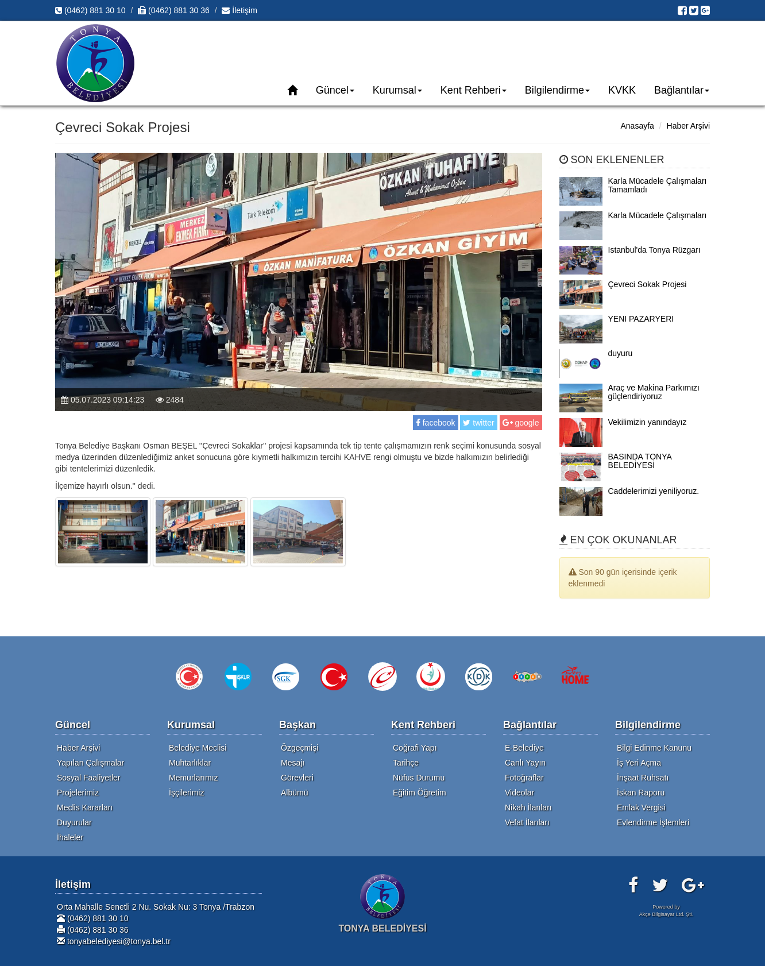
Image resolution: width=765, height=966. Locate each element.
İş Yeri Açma (639, 762)
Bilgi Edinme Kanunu (654, 747)
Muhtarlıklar (190, 762)
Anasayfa (637, 125)
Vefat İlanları (527, 822)
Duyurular (74, 822)
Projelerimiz (78, 792)
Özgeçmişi (299, 747)
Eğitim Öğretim (419, 792)
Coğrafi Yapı (415, 747)
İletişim (239, 10)
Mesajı (292, 762)
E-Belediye (524, 747)
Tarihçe (406, 762)
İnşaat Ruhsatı (643, 777)
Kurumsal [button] (397, 90)
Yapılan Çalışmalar (90, 762)
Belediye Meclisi (197, 747)
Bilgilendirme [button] (557, 90)
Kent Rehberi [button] (474, 90)
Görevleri (297, 777)
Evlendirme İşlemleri (653, 822)
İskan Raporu (640, 792)
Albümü (294, 792)
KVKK (622, 90)
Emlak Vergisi (641, 807)
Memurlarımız (193, 777)
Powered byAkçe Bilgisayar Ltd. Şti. (666, 910)
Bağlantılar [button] (681, 90)
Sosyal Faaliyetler (89, 777)
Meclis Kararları (85, 807)
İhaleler (70, 837)
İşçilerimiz (186, 792)
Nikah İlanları (528, 807)
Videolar (519, 792)
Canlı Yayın (525, 762)
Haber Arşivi (688, 125)
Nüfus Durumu (419, 777)
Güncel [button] (335, 90)
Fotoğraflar (524, 777)
